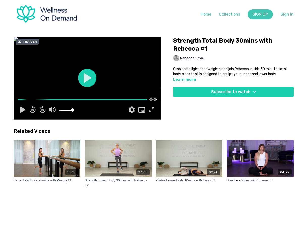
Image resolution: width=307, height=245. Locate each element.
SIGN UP (260, 14)
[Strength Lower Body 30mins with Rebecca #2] (118, 183)
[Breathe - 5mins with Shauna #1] (260, 180)
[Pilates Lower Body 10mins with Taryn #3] (189, 180)
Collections (229, 14)
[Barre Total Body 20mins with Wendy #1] (47, 180)
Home (206, 14)
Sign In (287, 14)
